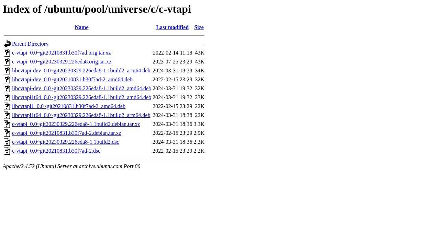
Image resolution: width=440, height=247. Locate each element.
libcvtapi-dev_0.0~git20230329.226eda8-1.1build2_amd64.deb (81, 88)
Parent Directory (30, 44)
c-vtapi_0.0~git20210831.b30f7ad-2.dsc (56, 151)
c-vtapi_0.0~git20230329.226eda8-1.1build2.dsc (65, 142)
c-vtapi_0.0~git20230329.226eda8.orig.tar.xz (61, 61)
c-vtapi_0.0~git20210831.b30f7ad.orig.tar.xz (61, 53)
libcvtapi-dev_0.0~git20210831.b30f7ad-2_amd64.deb (72, 79)
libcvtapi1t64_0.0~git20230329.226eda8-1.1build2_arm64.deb (81, 115)
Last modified (172, 27)
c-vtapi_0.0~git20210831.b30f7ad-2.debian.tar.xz (66, 133)
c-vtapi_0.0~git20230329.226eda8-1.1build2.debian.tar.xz (76, 124)
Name (82, 27)
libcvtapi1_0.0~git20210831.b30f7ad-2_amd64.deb (68, 106)
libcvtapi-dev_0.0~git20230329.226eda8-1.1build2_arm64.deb (81, 70)
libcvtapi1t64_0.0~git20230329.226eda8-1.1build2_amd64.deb (81, 97)
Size (199, 27)
